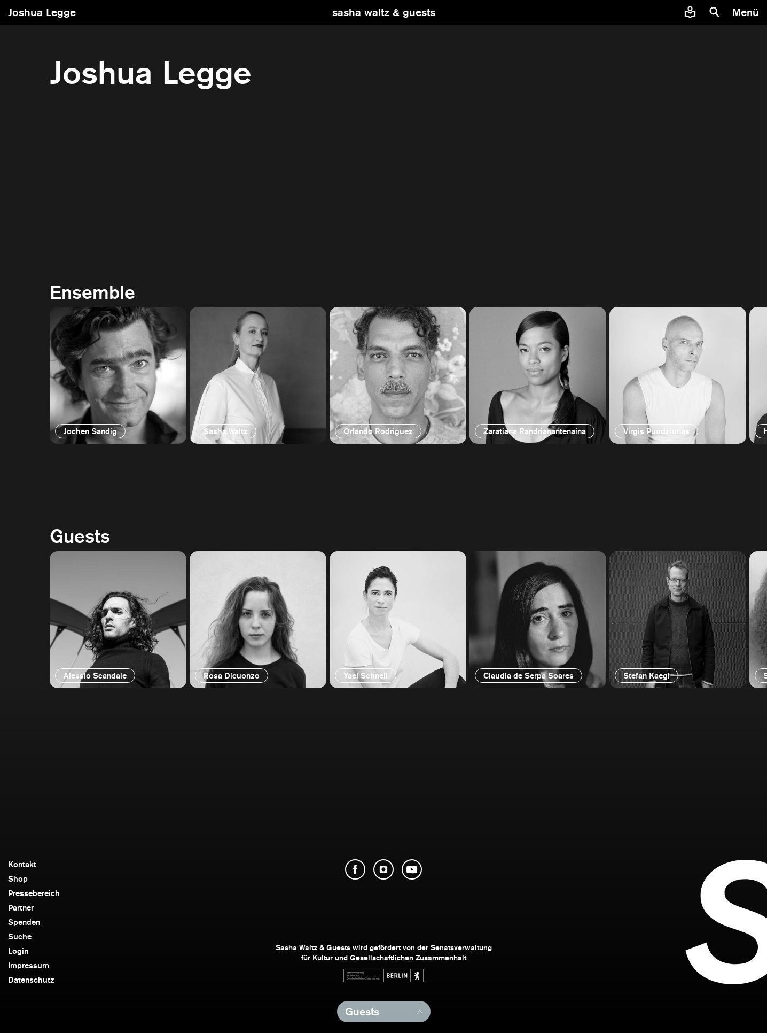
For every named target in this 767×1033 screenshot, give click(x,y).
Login (18, 951)
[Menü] (747, 12)
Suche (20, 936)
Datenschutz (31, 980)
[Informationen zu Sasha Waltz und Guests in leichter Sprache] (690, 12)
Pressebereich (34, 893)
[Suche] (714, 12)
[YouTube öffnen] (412, 869)
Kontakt (22, 864)
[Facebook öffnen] (355, 869)
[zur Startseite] (383, 12)
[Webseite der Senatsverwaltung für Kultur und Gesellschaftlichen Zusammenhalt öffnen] (383, 975)
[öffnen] (118, 375)
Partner (21, 908)
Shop (18, 879)
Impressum (28, 965)
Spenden (24, 922)
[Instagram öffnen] (383, 869)
